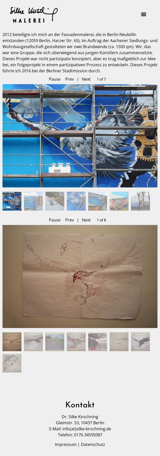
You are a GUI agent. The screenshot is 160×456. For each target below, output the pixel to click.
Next (86, 79)
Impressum (66, 444)
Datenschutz (93, 444)
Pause (54, 79)
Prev (69, 79)
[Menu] (143, 14)
